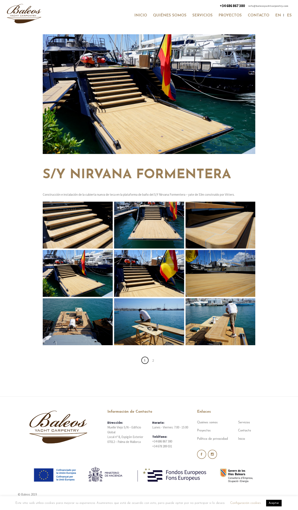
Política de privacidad (212, 439)
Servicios (244, 422)
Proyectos (204, 430)
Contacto (244, 430)
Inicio (241, 439)
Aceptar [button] (274, 503)
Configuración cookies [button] (245, 503)
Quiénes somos (207, 422)
